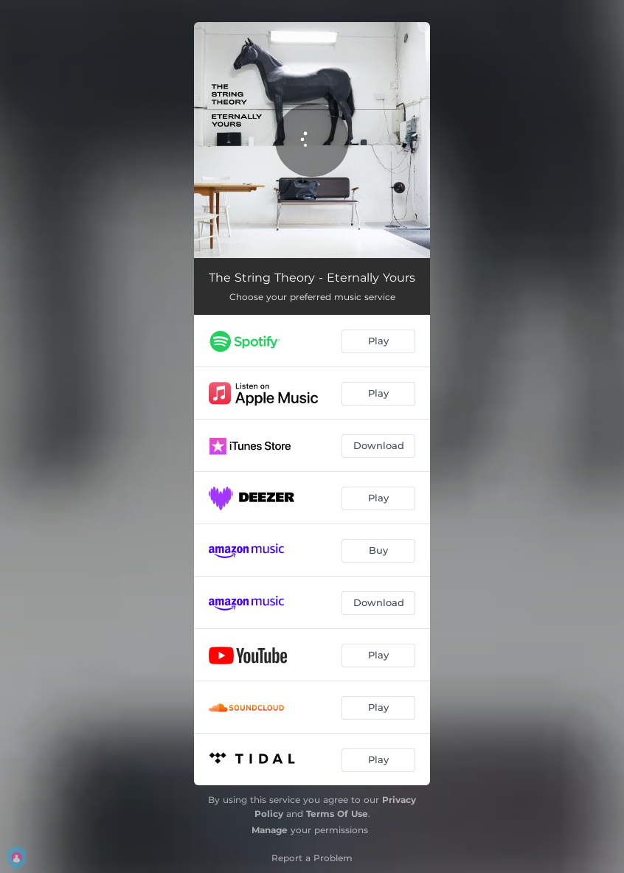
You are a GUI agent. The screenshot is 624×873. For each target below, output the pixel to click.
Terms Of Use (337, 813)
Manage (270, 829)
